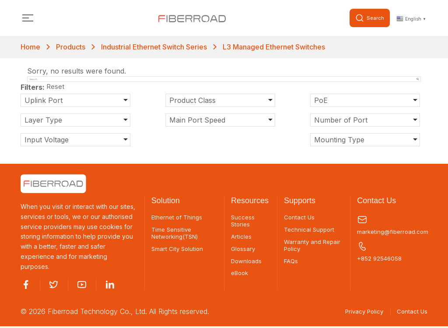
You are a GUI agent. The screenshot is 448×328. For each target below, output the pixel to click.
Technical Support (310, 231)
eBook (240, 276)
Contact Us (299, 218)
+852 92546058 (380, 253)
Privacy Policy (358, 313)
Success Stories (243, 222)
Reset (56, 88)
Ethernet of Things (178, 218)
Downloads (247, 264)
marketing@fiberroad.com (392, 225)
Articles (241, 238)
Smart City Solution (178, 251)
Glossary (243, 251)
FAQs (291, 264)
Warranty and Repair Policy (313, 247)
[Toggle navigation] (28, 18)
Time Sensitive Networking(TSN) (176, 235)
